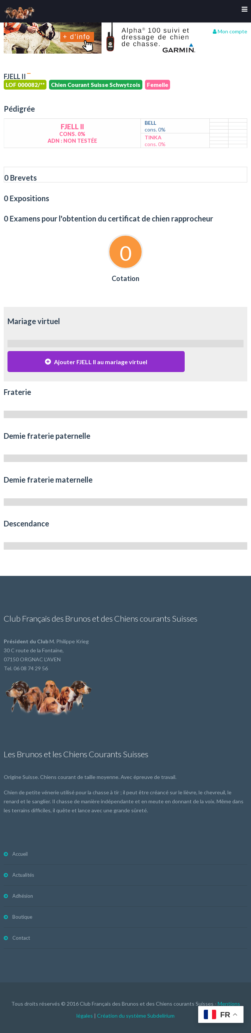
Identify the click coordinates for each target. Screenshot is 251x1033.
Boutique (22, 917)
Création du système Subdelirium (136, 1015)
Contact (21, 938)
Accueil (20, 854)
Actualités (23, 875)
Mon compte (230, 31)
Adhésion (22, 896)
